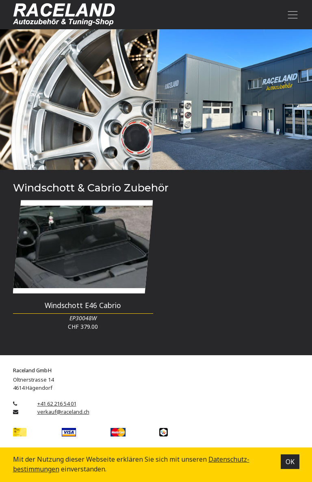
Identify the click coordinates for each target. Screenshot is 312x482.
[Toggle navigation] (291, 14)
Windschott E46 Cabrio (83, 305)
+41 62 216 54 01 (56, 403)
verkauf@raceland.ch (63, 411)
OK (290, 461)
